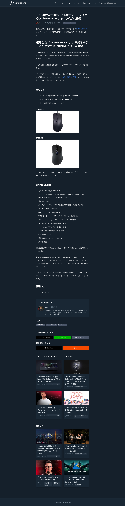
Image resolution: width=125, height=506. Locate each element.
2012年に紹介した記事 (68, 77)
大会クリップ (92, 3)
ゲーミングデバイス (51, 324)
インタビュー (76, 3)
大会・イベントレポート (62, 3)
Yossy (47, 307)
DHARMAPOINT (81, 29)
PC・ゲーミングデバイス (69, 23)
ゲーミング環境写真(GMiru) (107, 3)
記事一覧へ (54, 307)
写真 (84, 3)
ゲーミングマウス (62, 324)
